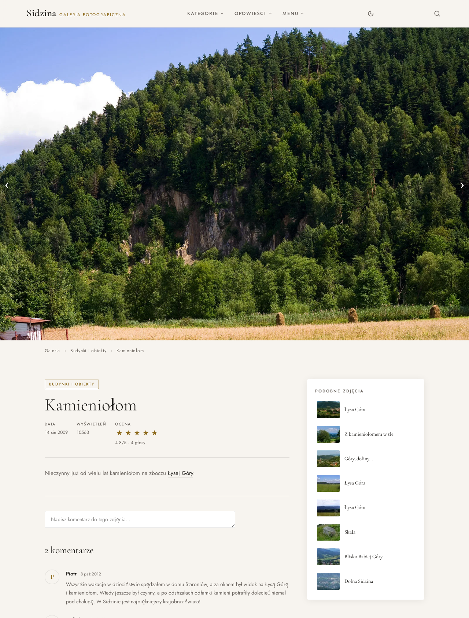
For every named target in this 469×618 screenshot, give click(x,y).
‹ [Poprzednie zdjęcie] (6, 183)
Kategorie (205, 13)
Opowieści (253, 13)
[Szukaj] (437, 13)
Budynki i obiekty (88, 350)
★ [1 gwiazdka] (119, 433)
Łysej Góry (180, 473)
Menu (293, 13)
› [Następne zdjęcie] (462, 183)
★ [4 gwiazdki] (146, 433)
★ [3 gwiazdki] (137, 433)
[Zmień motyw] (370, 13)
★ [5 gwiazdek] (154, 433)
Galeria (52, 350)
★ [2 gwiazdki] (128, 433)
